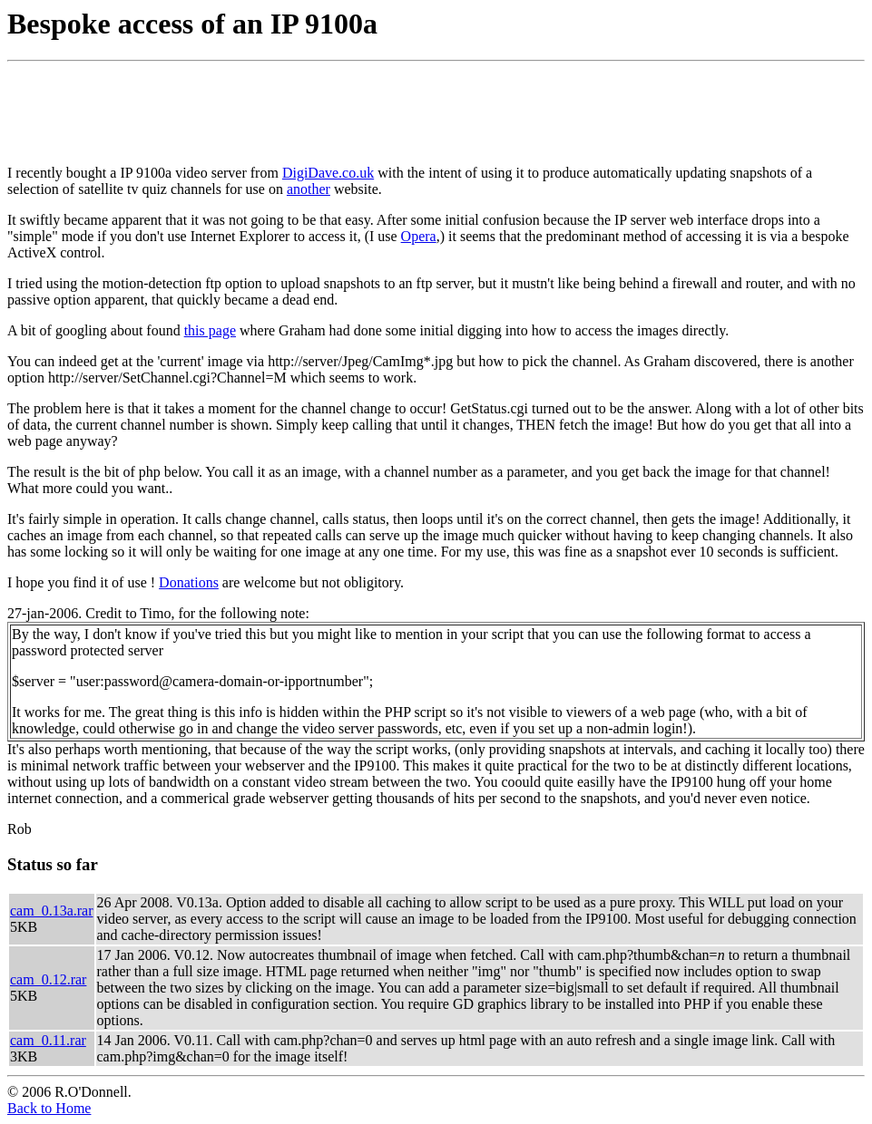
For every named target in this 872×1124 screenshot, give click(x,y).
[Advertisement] (337, 109)
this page (210, 330)
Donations (189, 582)
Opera (418, 236)
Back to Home (49, 1108)
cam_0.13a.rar (51, 910)
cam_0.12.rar (48, 979)
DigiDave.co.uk (328, 172)
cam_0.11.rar (48, 1040)
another (308, 189)
